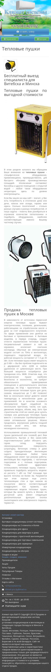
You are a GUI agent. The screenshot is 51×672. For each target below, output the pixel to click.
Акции (5, 564)
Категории (41, 39)
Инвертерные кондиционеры (16, 547)
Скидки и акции (10, 554)
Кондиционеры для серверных (17, 543)
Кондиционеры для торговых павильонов (23, 540)
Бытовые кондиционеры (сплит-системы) (22, 521)
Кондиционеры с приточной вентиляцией (23, 536)
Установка (7, 518)
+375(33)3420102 (13, 585)
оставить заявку (25, 31)
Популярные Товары (12, 571)
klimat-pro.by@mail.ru (15, 589)
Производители (10, 560)
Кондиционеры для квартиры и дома (20, 532)
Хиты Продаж (8, 567)
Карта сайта (8, 582)
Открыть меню (10, 39)
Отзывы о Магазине (12, 578)
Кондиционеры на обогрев (15, 551)
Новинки (6, 575)
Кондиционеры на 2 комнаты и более (20, 525)
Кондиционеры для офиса (15, 529)
